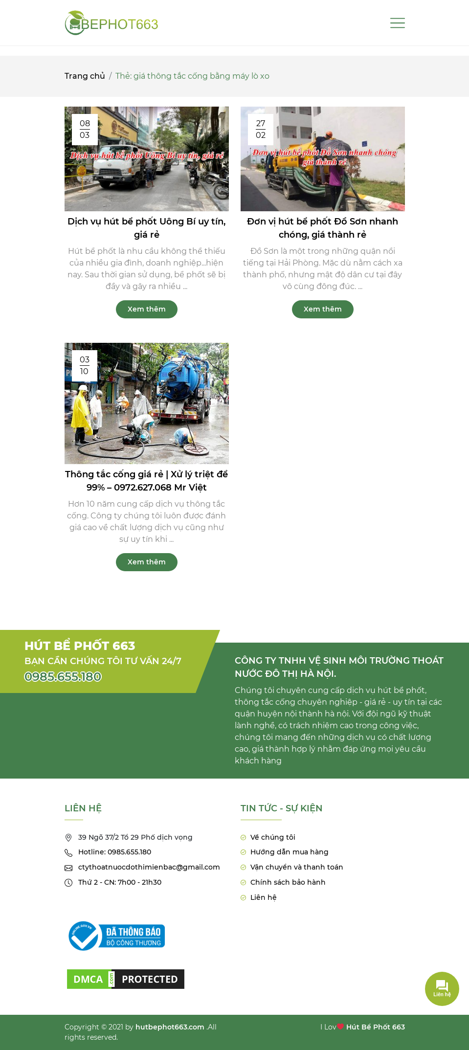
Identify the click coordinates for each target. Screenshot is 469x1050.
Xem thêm (147, 309)
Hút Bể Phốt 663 (375, 1027)
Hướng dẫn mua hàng (289, 852)
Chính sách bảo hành (288, 882)
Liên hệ (263, 897)
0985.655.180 (62, 677)
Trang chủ (85, 76)
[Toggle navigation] (397, 23)
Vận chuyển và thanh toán (296, 867)
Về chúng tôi (272, 837)
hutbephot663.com (169, 1027)
